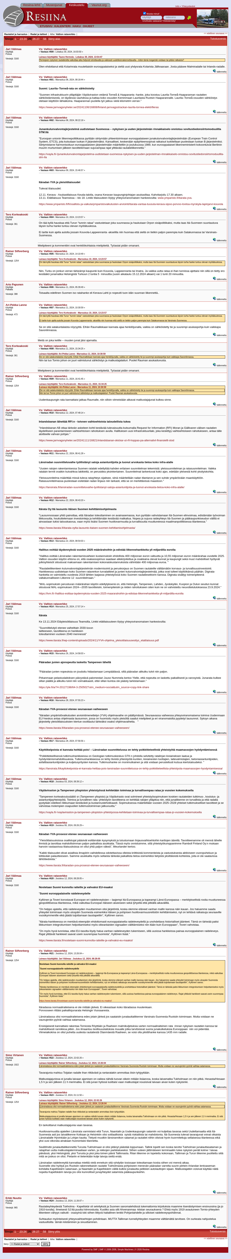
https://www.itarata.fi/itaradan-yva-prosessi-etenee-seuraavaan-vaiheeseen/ (84, 727)
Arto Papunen (14, 284)
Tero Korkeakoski (17, 214)
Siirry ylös (54, 1231)
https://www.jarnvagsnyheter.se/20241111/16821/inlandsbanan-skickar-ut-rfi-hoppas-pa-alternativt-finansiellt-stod (106, 440)
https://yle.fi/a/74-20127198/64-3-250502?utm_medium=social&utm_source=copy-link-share (94, 687)
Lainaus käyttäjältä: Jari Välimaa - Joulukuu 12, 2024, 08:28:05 (69, 959)
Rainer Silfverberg (17, 251)
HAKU (77, 26)
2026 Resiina (143, 1249)
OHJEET (88, 26)
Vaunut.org (99, 5)
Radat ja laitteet (38, 34)
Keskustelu (76, 5)
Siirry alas (54, 38)
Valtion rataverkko (65, 34)
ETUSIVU (46, 26)
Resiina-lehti (31, 5)
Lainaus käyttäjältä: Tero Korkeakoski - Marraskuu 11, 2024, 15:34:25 (73, 384)
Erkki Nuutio (14, 1198)
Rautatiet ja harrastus (15, 34)
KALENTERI (62, 26)
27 (37, 38)
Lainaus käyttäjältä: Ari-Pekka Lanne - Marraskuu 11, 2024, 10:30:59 (72, 354)
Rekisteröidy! (169, 21)
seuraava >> (221, 33)
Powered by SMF (90, 1249)
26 (34, 38)
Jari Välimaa (13, 49)
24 (25, 38)
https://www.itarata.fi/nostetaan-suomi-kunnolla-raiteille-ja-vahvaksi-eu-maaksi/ (86, 940)
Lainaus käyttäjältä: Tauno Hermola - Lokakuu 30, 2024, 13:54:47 (70, 57)
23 (21, 38)
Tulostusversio (218, 38)
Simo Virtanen (15, 1055)
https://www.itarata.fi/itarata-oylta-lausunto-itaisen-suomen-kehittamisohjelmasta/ (87, 527)
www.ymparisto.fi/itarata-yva (174, 197)
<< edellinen (209, 33)
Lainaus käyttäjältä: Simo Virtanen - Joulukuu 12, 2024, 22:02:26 (70, 1100)
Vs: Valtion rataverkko (53, 49)
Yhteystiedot (188, 6)
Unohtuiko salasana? (152, 21)
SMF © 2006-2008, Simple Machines (116, 1249)
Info (177, 6)
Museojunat (54, 5)
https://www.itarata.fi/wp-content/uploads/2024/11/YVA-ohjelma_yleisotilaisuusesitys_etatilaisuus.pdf (99, 640)
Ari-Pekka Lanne (16, 304)
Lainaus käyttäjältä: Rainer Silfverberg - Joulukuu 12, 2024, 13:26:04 (72, 1063)
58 (44, 38)
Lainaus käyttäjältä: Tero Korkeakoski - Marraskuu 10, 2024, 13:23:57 (73, 259)
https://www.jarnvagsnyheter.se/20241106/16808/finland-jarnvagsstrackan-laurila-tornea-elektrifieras (99, 107)
